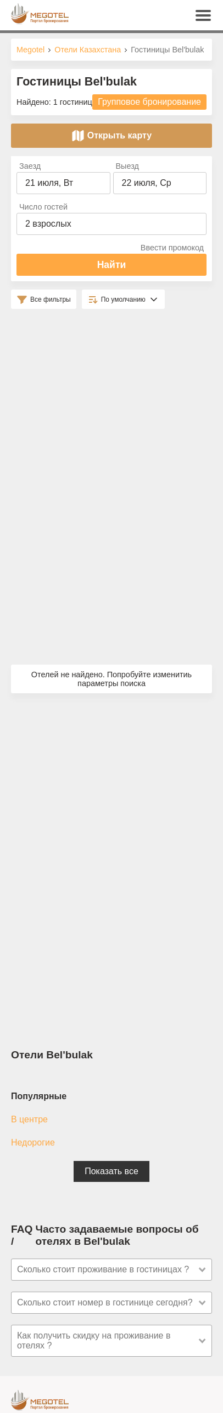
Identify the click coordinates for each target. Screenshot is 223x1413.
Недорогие (33, 1142)
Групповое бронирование (149, 101)
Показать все (111, 1171)
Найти (111, 264)
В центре (29, 1119)
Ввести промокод (172, 247)
